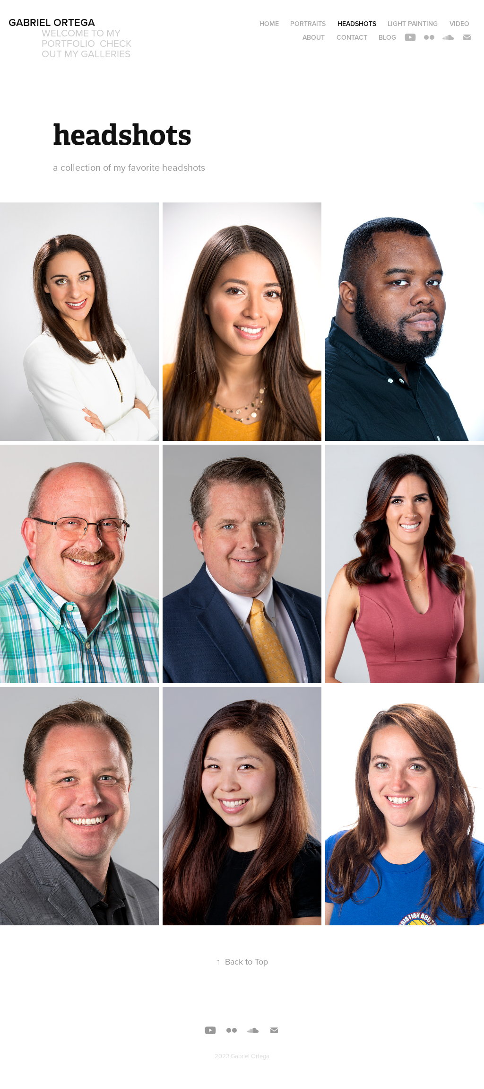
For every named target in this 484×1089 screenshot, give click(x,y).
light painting (413, 23)
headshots (356, 23)
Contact (352, 37)
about (313, 37)
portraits (308, 23)
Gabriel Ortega (52, 22)
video (459, 23)
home (269, 23)
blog (387, 37)
